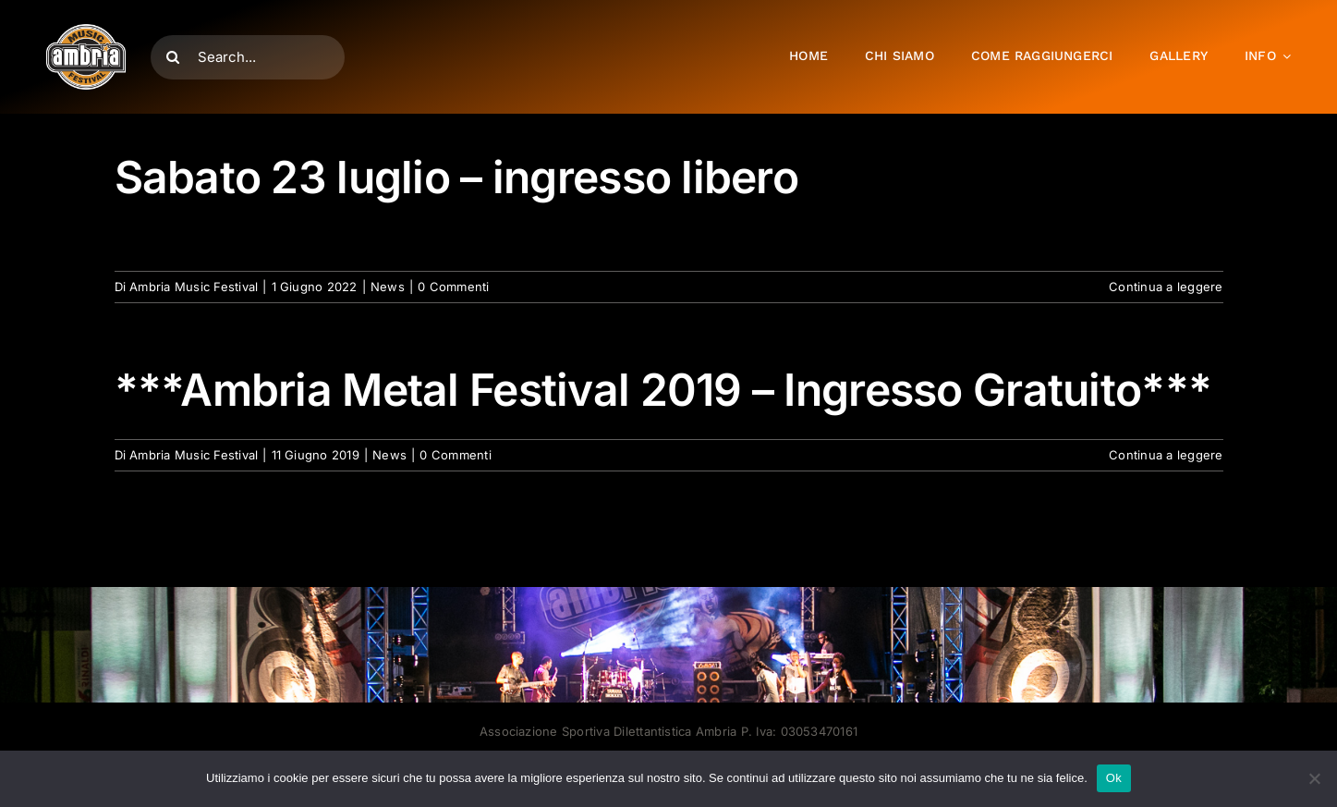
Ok (1114, 778)
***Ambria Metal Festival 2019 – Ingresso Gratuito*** (663, 389)
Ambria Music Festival (193, 286)
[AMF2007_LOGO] (86, 31)
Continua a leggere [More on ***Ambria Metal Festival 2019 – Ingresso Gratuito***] (1165, 454)
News (388, 286)
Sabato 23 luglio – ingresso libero (457, 177)
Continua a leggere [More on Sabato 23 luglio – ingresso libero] (1165, 286)
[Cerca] (173, 57)
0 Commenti (453, 286)
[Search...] (248, 57)
